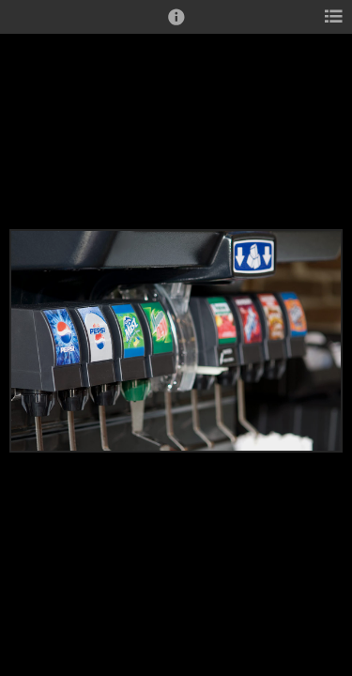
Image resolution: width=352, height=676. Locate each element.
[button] (176, 25)
